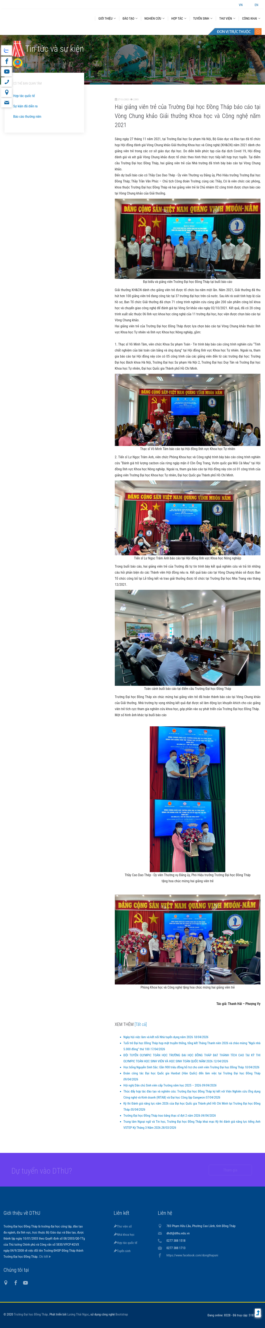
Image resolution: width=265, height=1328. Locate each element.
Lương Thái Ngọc (78, 1314)
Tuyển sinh (122, 1251)
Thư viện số (123, 1226)
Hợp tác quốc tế (24, 96)
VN (241, 5)
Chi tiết (44, 1257)
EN (256, 5)
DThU (43, 17)
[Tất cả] (141, 1024)
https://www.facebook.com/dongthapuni (192, 1255)
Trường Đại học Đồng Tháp (31, 1314)
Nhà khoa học (124, 1235)
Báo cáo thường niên (27, 117)
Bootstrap (121, 1314)
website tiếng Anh (6, 50)
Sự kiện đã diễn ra (25, 106)
